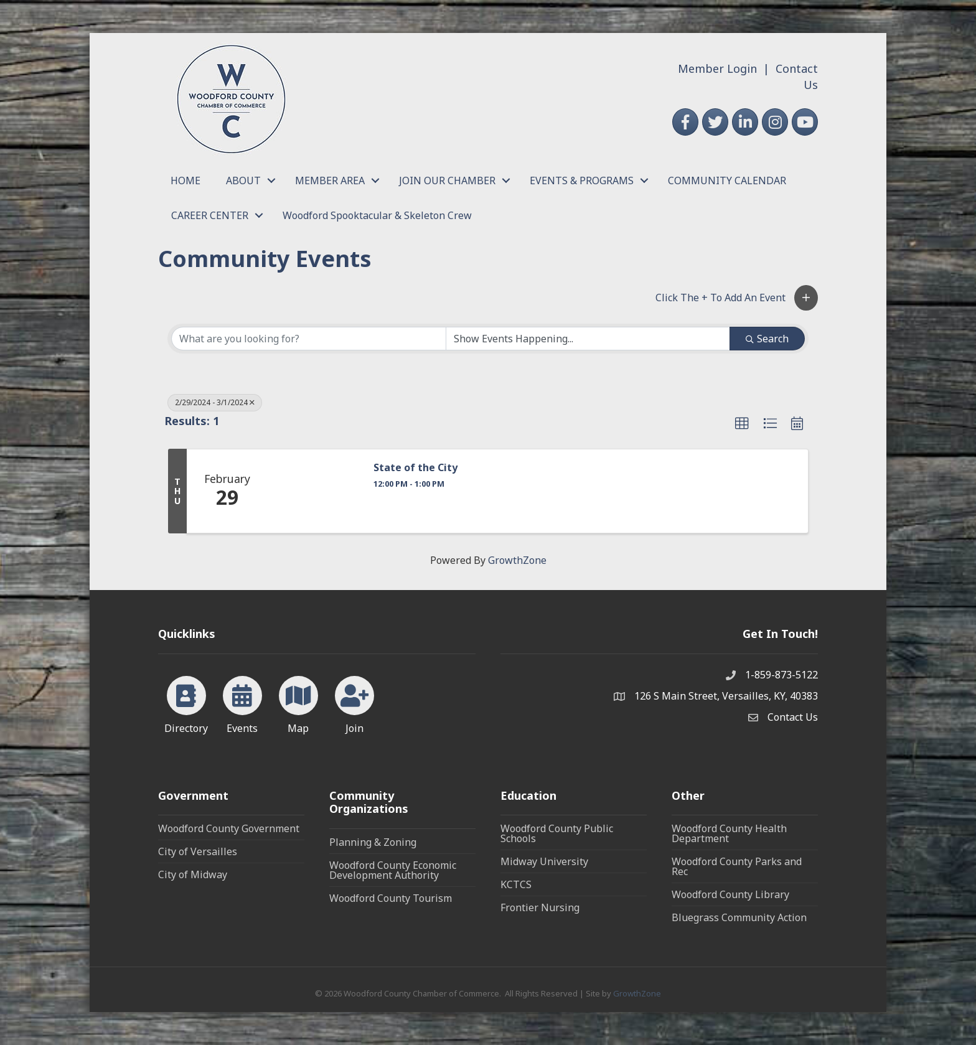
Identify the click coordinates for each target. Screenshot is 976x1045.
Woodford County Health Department (729, 833)
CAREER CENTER (209, 215)
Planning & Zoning (372, 842)
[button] (806, 298)
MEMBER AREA (330, 180)
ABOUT (243, 180)
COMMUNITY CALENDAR (727, 180)
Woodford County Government (228, 828)
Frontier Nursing (540, 907)
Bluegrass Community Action (739, 917)
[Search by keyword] (308, 338)
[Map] (298, 703)
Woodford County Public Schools (556, 833)
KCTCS (516, 884)
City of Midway (192, 874)
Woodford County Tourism (390, 898)
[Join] (354, 703)
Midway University (544, 861)
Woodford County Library (730, 894)
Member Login (717, 68)
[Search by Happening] (588, 338)
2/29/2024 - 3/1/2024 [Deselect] (215, 402)
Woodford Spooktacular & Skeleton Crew (377, 215)
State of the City (415, 468)
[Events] (242, 703)
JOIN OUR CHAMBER (447, 180)
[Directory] (186, 703)
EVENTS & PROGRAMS (582, 180)
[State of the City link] (314, 491)
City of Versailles (197, 851)
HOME (185, 180)
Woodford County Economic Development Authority (392, 870)
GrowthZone (517, 560)
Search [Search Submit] (767, 338)
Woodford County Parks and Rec (737, 866)
